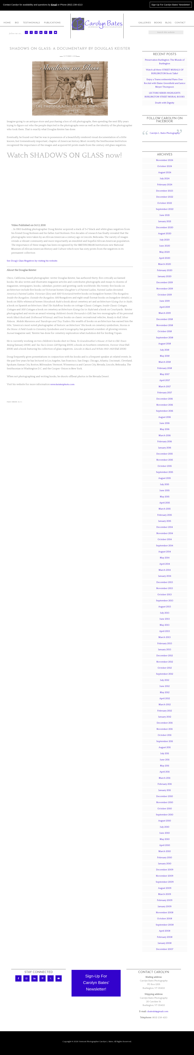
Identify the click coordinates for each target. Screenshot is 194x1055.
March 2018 (165, 362)
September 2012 (164, 674)
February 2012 (164, 710)
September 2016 (164, 411)
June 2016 (165, 423)
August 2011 (165, 747)
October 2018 (165, 331)
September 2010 (164, 814)
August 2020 (164, 233)
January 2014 (164, 576)
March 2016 (165, 435)
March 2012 (165, 704)
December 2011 (165, 723)
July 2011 (164, 753)
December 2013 (164, 582)
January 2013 (164, 649)
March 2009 (164, 894)
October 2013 (164, 594)
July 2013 (164, 613)
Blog (20, 402)
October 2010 (164, 808)
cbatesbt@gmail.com (157, 1011)
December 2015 (164, 454)
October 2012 (165, 668)
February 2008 (164, 937)
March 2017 (165, 386)
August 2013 (164, 606)
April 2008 (164, 931)
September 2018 (164, 337)
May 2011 (164, 765)
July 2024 (164, 178)
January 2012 (164, 717)
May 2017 (164, 374)
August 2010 (164, 820)
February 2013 (164, 643)
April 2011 (165, 771)
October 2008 (164, 918)
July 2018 (164, 350)
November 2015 (164, 460)
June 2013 (165, 619)
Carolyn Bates (97, 24)
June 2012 (165, 686)
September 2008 (165, 925)
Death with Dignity (164, 103)
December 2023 (164, 191)
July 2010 (164, 827)
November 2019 (164, 288)
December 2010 (164, 796)
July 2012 (164, 680)
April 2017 (164, 380)
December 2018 (164, 319)
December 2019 (164, 282)
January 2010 (164, 863)
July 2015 (164, 484)
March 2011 (164, 778)
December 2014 (164, 527)
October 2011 (164, 735)
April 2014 (164, 564)
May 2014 (164, 557)
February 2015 (164, 515)
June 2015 (165, 490)
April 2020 (164, 258)
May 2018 (164, 356)
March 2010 (165, 851)
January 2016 (164, 447)
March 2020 (164, 264)
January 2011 (164, 790)
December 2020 (164, 227)
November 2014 (164, 533)
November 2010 (164, 802)
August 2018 (164, 343)
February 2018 (164, 368)
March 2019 (165, 313)
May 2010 (165, 839)
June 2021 (165, 215)
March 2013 (165, 637)
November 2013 (164, 588)
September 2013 (164, 600)
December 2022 (164, 197)
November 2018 (164, 325)
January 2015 (164, 521)
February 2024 (164, 184)
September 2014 (164, 545)
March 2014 (165, 570)
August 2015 (164, 478)
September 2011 (164, 741)
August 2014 (164, 551)
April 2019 (164, 307)
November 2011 (165, 729)
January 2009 (164, 906)
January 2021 (164, 221)
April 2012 (164, 698)
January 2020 (164, 276)
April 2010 (164, 845)
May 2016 (164, 429)
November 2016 (164, 405)
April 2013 (164, 631)
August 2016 (164, 417)
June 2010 (164, 833)
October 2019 (165, 294)
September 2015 (164, 472)
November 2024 (164, 160)
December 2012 (164, 655)
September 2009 (165, 882)
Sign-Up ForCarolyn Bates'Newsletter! (96, 983)
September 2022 (164, 209)
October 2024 (164, 166)
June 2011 (164, 759)
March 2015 (165, 509)
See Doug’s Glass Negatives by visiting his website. (34, 260)
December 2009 (164, 869)
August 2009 (164, 888)
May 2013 (164, 625)
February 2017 (164, 392)
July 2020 (165, 239)
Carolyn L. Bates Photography (165, 133)
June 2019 (165, 301)
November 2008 (164, 912)
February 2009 (164, 900)
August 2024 (164, 172)
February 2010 (164, 857)
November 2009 (164, 876)
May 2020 (164, 252)
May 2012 (164, 692)
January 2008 (164, 943)
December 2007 (164, 949)
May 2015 (164, 496)
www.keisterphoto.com (63, 384)
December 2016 (164, 399)
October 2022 (164, 203)
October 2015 (165, 466)
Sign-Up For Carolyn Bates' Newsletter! (170, 4)
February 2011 (165, 784)
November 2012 (164, 662)
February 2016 (164, 441)
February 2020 (164, 270)
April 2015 (164, 502)
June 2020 (164, 246)
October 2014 (165, 539)
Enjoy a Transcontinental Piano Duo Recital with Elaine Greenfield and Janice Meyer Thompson (164, 83)
